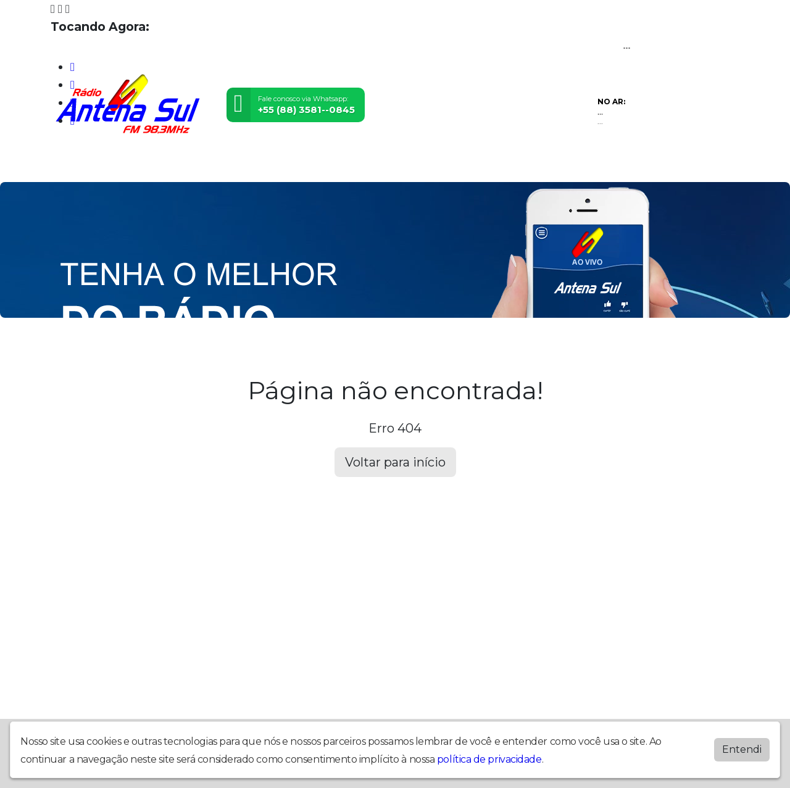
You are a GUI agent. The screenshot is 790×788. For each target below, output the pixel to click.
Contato (354, 164)
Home (69, 164)
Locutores (238, 164)
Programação (126, 164)
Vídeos (186, 164)
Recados (403, 164)
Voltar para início (395, 462)
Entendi (742, 749)
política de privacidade (489, 759)
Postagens (298, 164)
